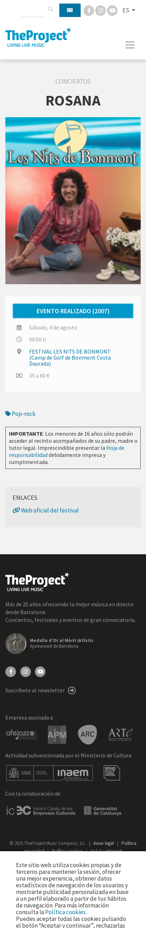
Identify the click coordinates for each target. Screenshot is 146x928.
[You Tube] (112, 10)
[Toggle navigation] (130, 45)
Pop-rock (20, 414)
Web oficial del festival (45, 510)
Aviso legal (104, 843)
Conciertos (73, 81)
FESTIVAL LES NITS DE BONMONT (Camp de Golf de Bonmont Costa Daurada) (70, 357)
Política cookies (66, 912)
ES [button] (126, 10)
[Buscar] (50, 9)
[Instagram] (101, 10)
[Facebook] (89, 10)
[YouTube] (40, 671)
